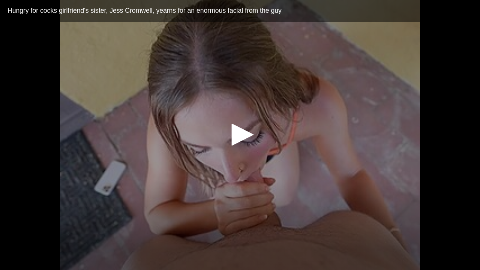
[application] (240, 135)
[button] (240, 134)
